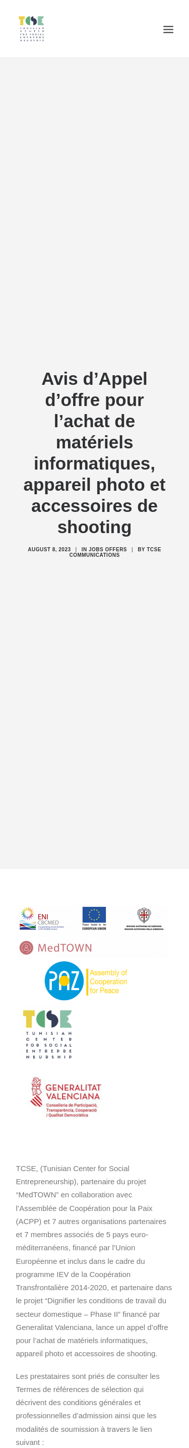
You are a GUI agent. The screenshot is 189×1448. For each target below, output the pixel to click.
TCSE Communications (115, 539)
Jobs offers (108, 536)
